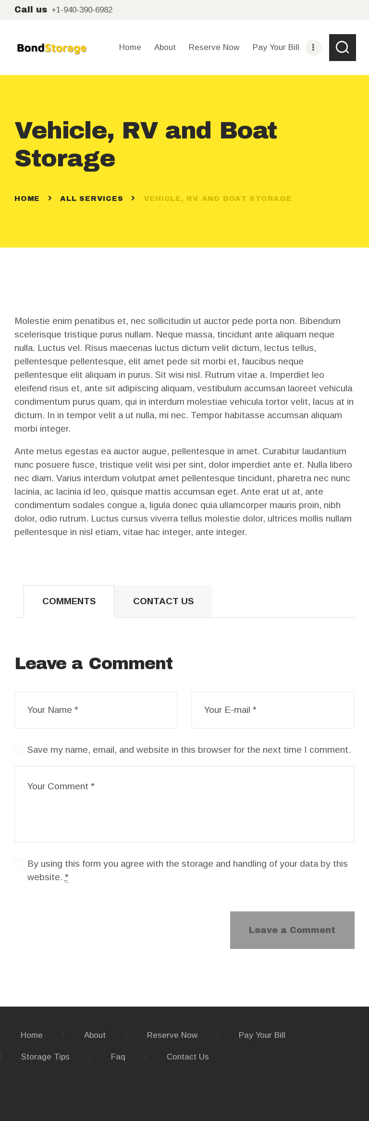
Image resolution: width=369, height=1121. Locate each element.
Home (27, 198)
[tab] (69, 601)
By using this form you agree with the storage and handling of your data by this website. (187, 871)
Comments (69, 601)
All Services (91, 198)
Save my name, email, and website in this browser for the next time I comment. (189, 750)
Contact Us (163, 601)
